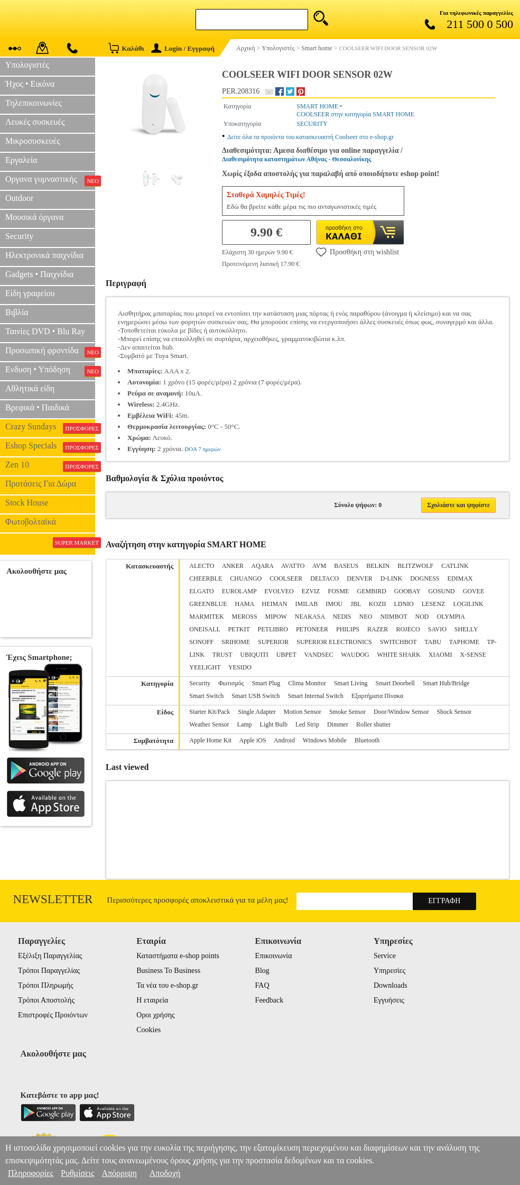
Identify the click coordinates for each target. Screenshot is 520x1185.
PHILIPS (347, 629)
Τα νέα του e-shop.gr (167, 985)
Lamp (244, 724)
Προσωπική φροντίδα (50, 351)
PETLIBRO (273, 629)
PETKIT (238, 629)
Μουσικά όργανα (34, 217)
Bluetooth (367, 740)
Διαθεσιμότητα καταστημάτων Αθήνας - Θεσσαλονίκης (296, 159)
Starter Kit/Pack (209, 711)
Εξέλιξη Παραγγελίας (50, 956)
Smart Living (351, 683)
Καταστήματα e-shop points (177, 956)
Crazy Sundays (50, 428)
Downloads (390, 985)
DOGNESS (424, 578)
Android (284, 740)
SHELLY (466, 629)
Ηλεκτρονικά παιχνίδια (44, 255)
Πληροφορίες (30, 1173)
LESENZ (433, 604)
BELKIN (377, 565)
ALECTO (201, 565)
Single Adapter (257, 711)
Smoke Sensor (347, 711)
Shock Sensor (454, 711)
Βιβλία (17, 312)
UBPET (286, 654)
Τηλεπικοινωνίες (33, 102)
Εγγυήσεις (389, 1000)
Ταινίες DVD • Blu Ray (45, 331)
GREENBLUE (208, 604)
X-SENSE (473, 654)
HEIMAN (274, 604)
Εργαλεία (21, 159)
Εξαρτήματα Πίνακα (377, 696)
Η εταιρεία (152, 1000)
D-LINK (391, 578)
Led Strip (307, 724)
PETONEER (312, 629)
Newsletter (53, 899)
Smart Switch (206, 696)
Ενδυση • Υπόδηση (50, 370)
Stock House (26, 502)
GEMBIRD (371, 591)
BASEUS (346, 565)
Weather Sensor (209, 724)
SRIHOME (235, 642)
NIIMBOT (393, 616)
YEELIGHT (204, 667)
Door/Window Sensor (401, 711)
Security (19, 236)
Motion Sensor (302, 711)
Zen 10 (50, 466)
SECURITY (312, 123)
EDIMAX (460, 578)
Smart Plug (266, 683)
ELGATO (201, 591)
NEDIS (341, 616)
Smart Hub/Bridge (446, 683)
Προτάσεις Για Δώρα (40, 483)
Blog (262, 971)
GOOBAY (407, 591)
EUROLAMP (239, 591)
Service (385, 956)
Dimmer (337, 724)
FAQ (262, 985)
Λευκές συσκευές (34, 121)
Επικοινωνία (273, 956)
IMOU (334, 604)
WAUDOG (355, 654)
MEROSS (244, 616)
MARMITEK (206, 616)
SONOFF (201, 642)
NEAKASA (310, 616)
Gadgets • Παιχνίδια (39, 274)
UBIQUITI (254, 654)
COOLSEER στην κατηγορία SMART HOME (355, 114)
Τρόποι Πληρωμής (45, 985)
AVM (319, 565)
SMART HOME (317, 106)
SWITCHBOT (398, 642)
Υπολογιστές (27, 64)
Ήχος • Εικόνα (29, 83)
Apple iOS (252, 740)
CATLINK (454, 565)
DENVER (360, 578)
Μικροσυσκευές (32, 140)
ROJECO (408, 629)
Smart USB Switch (255, 696)
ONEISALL (204, 629)
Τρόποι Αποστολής (46, 1000)
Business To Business (168, 971)
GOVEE (474, 591)
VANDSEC (318, 654)
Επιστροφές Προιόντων (53, 1015)
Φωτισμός (231, 683)
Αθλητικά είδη (29, 388)
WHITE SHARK (398, 654)
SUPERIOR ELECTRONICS (334, 642)
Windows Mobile (325, 740)
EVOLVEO (279, 591)
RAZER (377, 629)
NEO (366, 616)
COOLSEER (286, 578)
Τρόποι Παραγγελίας (49, 971)
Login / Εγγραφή (183, 48)
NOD (422, 616)
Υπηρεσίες (389, 971)
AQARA (262, 565)
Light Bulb (273, 724)
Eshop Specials (50, 447)
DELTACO (324, 578)
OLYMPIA (451, 616)
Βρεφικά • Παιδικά (37, 407)
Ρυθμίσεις (77, 1173)
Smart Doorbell (395, 683)
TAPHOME (464, 642)
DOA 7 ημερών (202, 449)
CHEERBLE (205, 578)
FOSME (338, 591)
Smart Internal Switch (315, 696)
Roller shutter (373, 724)
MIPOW (276, 616)
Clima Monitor (307, 683)
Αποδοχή (165, 1173)
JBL (355, 604)
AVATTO (293, 565)
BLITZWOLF (415, 565)
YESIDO (240, 667)
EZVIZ (311, 591)
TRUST (222, 654)
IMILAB (306, 604)
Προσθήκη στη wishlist (357, 251)
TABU (432, 642)
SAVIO (437, 629)
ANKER (233, 565)
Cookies (148, 1030)
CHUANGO (246, 578)
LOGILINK (468, 604)
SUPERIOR (273, 642)
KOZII (377, 604)
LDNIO (403, 604)
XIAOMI (440, 654)
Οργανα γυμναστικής (50, 180)
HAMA (244, 604)
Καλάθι (126, 48)
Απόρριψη (118, 1173)
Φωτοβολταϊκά (30, 521)
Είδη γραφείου (30, 293)
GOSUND (442, 591)
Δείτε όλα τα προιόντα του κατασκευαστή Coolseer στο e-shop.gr (310, 137)
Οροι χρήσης (155, 1015)
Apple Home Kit (210, 740)
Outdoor (19, 198)
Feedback (269, 1000)
